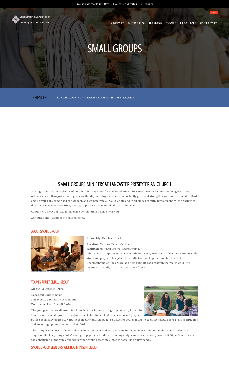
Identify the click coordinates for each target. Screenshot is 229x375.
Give (214, 12)
